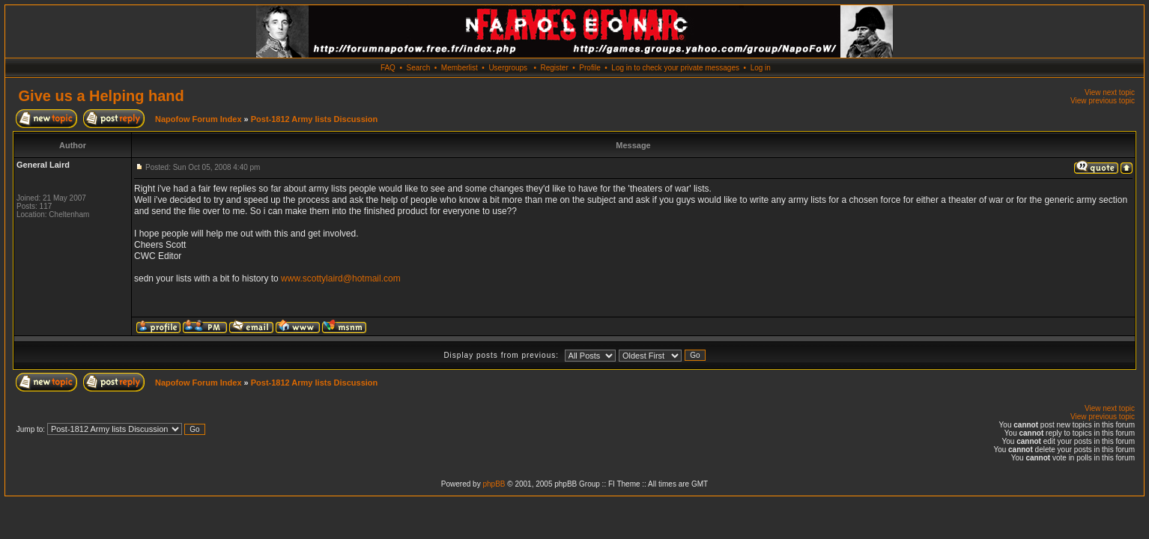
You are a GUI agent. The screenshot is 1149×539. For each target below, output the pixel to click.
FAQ (388, 68)
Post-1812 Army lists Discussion (314, 119)
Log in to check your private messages (675, 68)
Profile (589, 68)
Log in (761, 68)
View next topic (1110, 92)
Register (554, 68)
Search (419, 68)
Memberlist (459, 68)
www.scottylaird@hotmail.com (341, 278)
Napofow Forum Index (198, 119)
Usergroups (507, 68)
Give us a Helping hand (101, 96)
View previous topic (1102, 101)
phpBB (493, 484)
